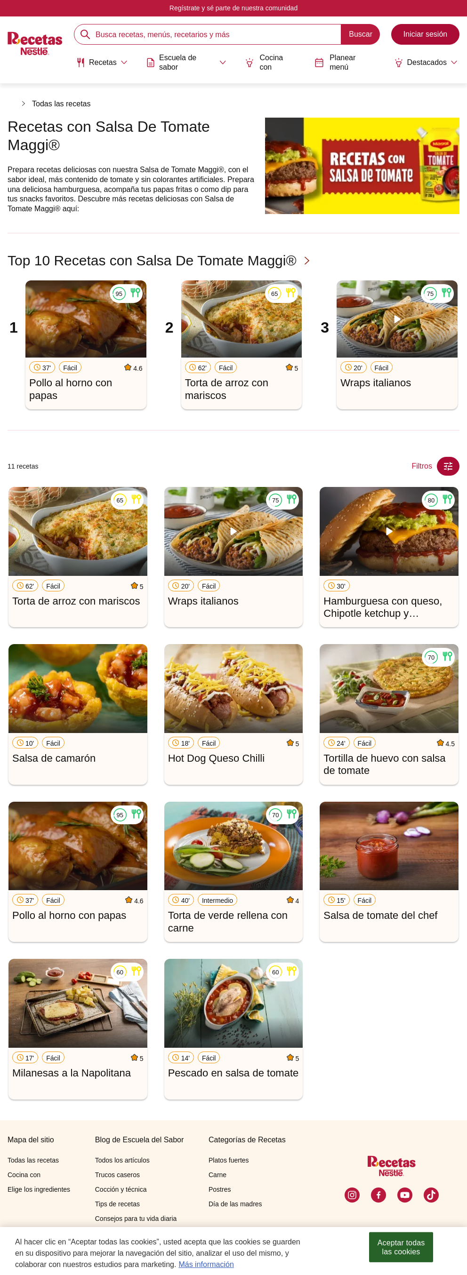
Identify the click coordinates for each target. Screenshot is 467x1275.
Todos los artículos (122, 1160)
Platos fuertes (229, 1160)
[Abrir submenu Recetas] (102, 62)
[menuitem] (101, 66)
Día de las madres (235, 1204)
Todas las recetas (61, 104)
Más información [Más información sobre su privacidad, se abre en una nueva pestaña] (206, 1264)
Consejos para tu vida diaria (136, 1218)
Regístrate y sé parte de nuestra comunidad (233, 8)
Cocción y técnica (121, 1189)
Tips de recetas (117, 1204)
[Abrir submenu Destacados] (426, 62)
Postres (220, 1189)
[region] (233, 1251)
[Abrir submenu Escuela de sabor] (186, 62)
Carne (217, 1175)
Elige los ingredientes (39, 1189)
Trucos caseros (117, 1175)
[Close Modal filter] (448, 466)
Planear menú (335, 62)
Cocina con (264, 62)
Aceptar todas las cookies (401, 1247)
